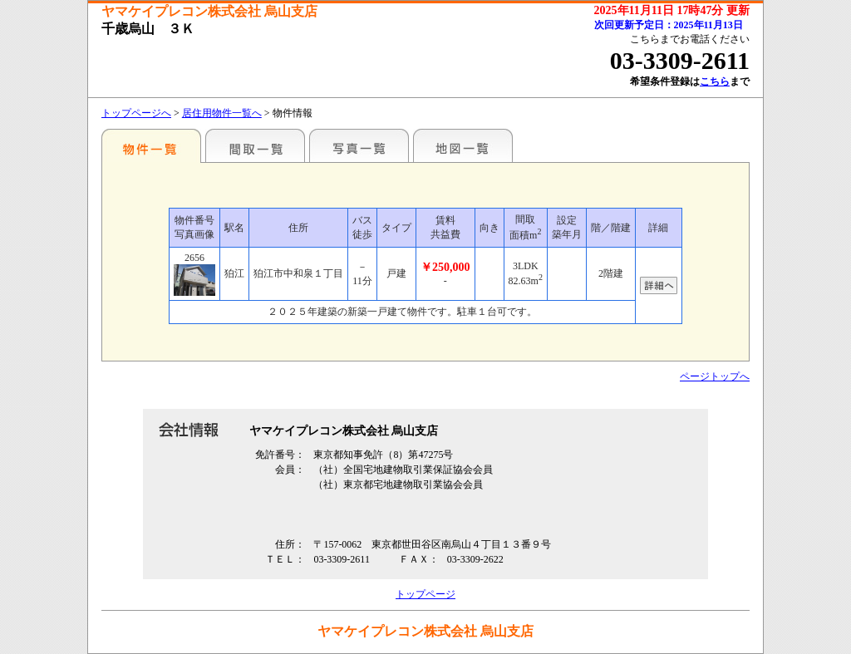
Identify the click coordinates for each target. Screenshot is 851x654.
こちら (715, 81)
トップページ (425, 594)
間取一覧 (255, 145)
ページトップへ (715, 376)
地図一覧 (463, 145)
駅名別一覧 (151, 145)
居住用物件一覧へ (222, 113)
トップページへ (136, 113)
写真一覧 (359, 145)
